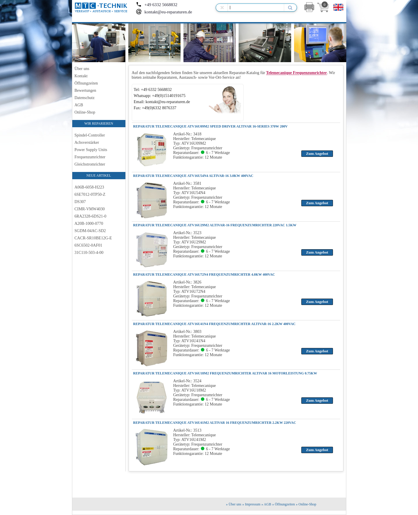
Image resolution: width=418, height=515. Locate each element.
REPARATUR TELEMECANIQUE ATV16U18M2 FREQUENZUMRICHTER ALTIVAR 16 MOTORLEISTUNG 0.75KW (225, 373)
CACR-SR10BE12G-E (93, 238)
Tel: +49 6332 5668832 (153, 89)
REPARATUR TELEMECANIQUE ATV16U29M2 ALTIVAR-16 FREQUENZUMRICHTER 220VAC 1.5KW (215, 225)
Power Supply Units (91, 150)
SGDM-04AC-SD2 (90, 231)
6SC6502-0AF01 (88, 245)
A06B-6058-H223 (89, 187)
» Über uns (234, 504)
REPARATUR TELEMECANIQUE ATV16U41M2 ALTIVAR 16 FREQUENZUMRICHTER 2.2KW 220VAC (214, 423)
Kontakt (81, 76)
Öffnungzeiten (86, 83)
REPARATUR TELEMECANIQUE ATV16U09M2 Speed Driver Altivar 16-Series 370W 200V (210, 126)
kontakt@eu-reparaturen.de (164, 12)
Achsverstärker (87, 142)
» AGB (266, 504)
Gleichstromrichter (90, 164)
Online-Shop (85, 112)
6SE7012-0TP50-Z (90, 194)
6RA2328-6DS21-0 (91, 216)
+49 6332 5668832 (156, 4)
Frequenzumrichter (90, 157)
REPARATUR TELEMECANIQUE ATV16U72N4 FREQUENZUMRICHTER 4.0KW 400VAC (204, 274)
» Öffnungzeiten (283, 504)
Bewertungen (85, 90)
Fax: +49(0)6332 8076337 (155, 108)
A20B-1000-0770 (89, 223)
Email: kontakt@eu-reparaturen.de (162, 102)
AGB (79, 105)
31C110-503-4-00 (89, 252)
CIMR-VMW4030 (90, 209)
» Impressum (251, 504)
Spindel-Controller (90, 135)
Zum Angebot (317, 153)
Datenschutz (85, 98)
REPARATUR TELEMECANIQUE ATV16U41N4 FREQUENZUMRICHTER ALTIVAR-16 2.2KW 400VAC (214, 324)
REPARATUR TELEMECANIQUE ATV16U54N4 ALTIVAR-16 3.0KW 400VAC (193, 176)
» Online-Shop (306, 504)
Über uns (82, 69)
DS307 (80, 202)
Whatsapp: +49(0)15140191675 (160, 96)
